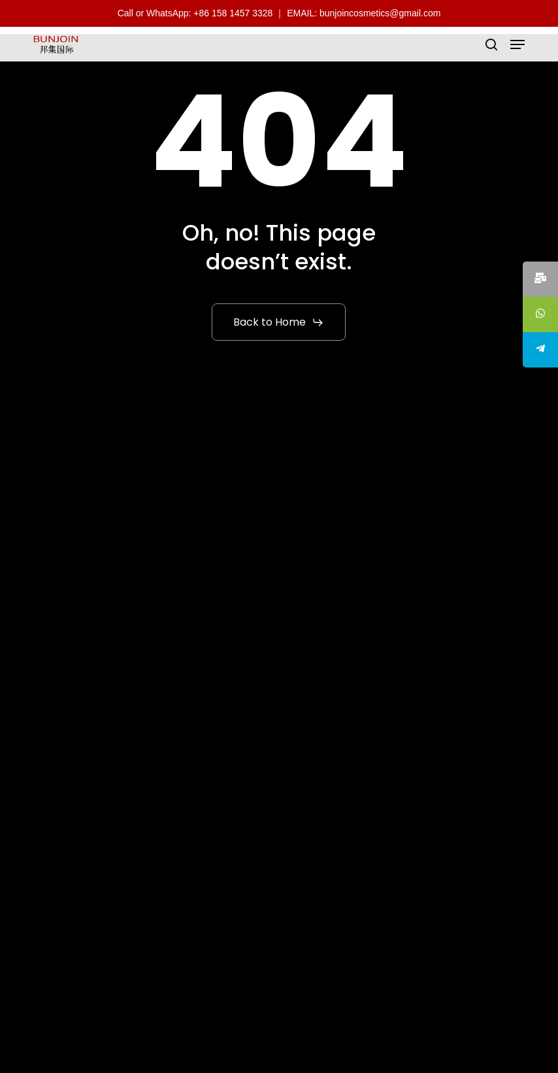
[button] (517, 44)
